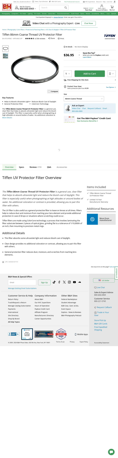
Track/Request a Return (17, 326)
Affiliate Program (41, 336)
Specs (21, 191)
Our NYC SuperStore (42, 326)
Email (12, 306)
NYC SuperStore (89, 2)
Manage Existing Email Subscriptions (22, 312)
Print (61, 38)
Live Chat (109, 2)
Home (4, 29)
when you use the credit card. (99, 55)
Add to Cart (89, 73)
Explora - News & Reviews (71, 336)
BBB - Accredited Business (14, 358)
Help (104, 2)
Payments (12, 333)
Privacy (72, 367)
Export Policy (84, 367)
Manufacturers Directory (44, 339)
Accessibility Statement (101, 369)
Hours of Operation (42, 330)
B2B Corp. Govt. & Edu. (70, 330)
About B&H (39, 323)
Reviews (35, 191)
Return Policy (13, 323)
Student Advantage (68, 326)
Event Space (66, 333)
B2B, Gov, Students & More (22, 2)
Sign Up (44, 306)
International (13, 336)
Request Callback (103, 323)
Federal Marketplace (69, 323)
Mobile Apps (81, 358)
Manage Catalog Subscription (19, 330)
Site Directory (13, 339)
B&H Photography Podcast (71, 339)
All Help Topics (14, 346)
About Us (99, 2)
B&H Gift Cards (100, 340)
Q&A (49, 191)
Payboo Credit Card (42, 333)
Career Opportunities (43, 343)
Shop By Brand (13, 343)
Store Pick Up (100, 336)
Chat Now (88, 23)
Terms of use (61, 367)
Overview (9, 191)
